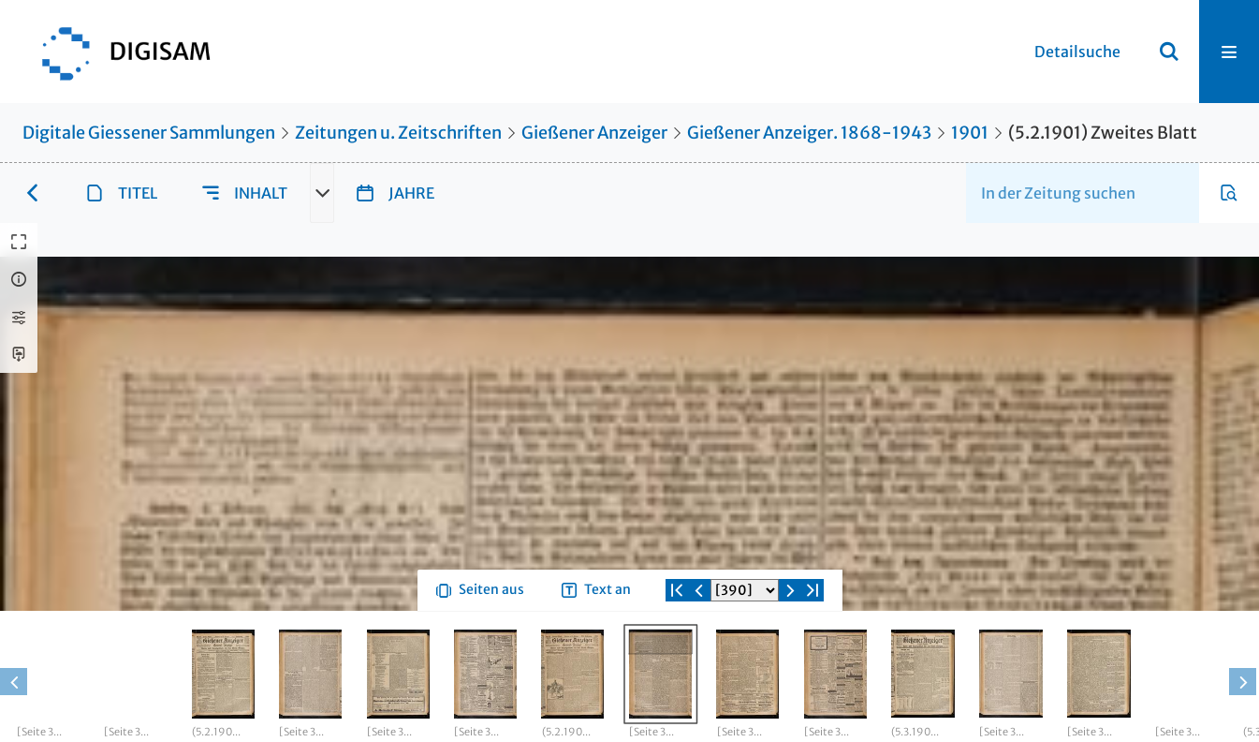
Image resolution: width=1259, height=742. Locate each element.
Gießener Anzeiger (594, 132)
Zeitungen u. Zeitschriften (398, 132)
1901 (969, 132)
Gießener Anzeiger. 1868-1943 (809, 132)
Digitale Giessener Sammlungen (148, 132)
